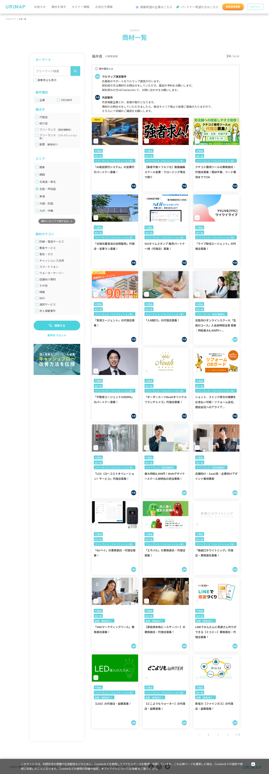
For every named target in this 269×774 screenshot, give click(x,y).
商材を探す (58, 7)
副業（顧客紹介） (104, 620)
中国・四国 (46, 203)
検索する (59, 325)
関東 (42, 167)
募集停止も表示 (47, 80)
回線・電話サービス (51, 241)
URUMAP (66, 100)
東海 (42, 196)
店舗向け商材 (47, 279)
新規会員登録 (233, 6)
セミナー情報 (80, 7)
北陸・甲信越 (47, 188)
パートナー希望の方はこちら (197, 7)
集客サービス (47, 247)
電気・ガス (46, 254)
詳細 (134, 769)
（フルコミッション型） (58, 137)
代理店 (43, 117)
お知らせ (40, 7)
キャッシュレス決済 (51, 260)
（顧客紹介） (52, 144)
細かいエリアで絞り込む (55, 221)
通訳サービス (47, 304)
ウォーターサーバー (51, 273)
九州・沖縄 (46, 210)
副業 (49, 144)
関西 (42, 174)
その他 (43, 285)
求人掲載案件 (47, 310)
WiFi (42, 298)
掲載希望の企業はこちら (154, 7)
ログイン (255, 6)
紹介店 (43, 123)
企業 (42, 100)
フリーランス (56, 129)
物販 (42, 292)
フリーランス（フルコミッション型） (114, 160)
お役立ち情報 (104, 7)
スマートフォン (48, 266)
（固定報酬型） (64, 129)
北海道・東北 (47, 181)
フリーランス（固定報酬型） (211, 314)
